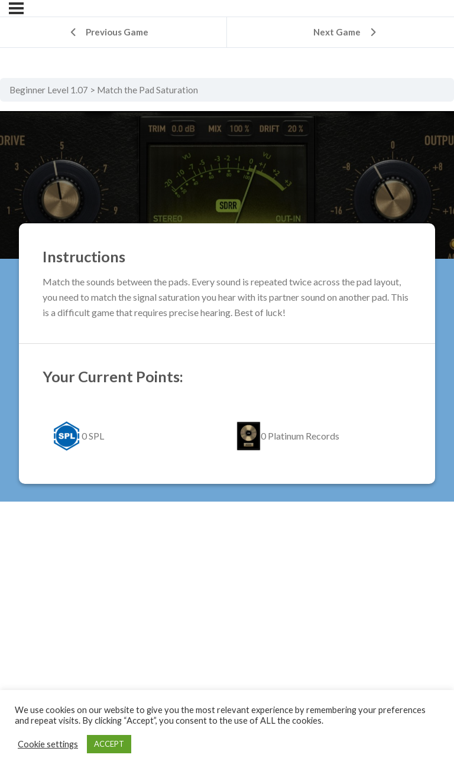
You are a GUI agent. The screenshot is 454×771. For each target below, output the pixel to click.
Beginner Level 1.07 (48, 89)
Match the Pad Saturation (147, 89)
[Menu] (16, 8)
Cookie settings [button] (48, 744)
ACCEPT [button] (109, 744)
